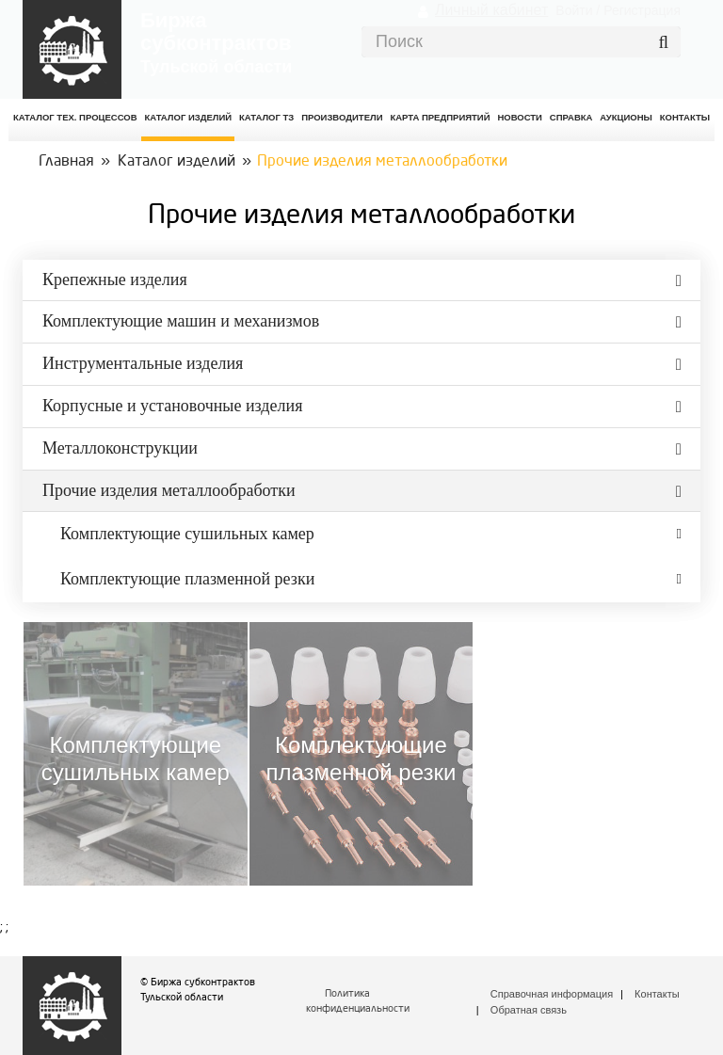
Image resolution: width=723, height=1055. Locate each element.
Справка (571, 117)
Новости (519, 117)
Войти (573, 10)
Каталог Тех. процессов (75, 117)
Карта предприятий (440, 117)
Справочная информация (551, 993)
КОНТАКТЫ (685, 117)
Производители (341, 117)
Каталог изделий (188, 117)
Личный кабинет (491, 10)
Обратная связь (528, 1009)
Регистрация (642, 10)
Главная (66, 161)
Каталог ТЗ (266, 117)
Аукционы (626, 117)
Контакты (657, 993)
